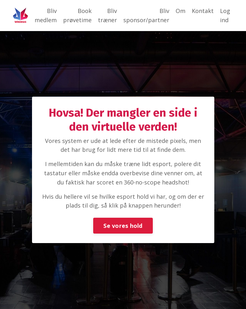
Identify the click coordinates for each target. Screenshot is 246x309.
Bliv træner (107, 15)
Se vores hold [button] (122, 225)
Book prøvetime (77, 15)
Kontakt (203, 11)
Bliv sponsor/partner (146, 15)
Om (180, 11)
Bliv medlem (46, 15)
